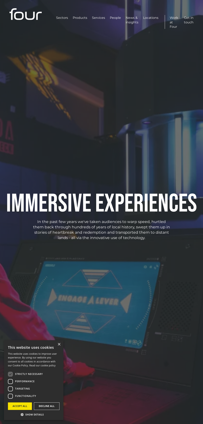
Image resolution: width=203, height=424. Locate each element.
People (115, 18)
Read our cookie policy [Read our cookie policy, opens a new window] (42, 365)
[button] (33, 414)
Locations (150, 18)
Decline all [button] (47, 406)
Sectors (62, 18)
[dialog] (33, 380)
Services (98, 18)
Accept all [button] (20, 406)
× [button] (58, 344)
